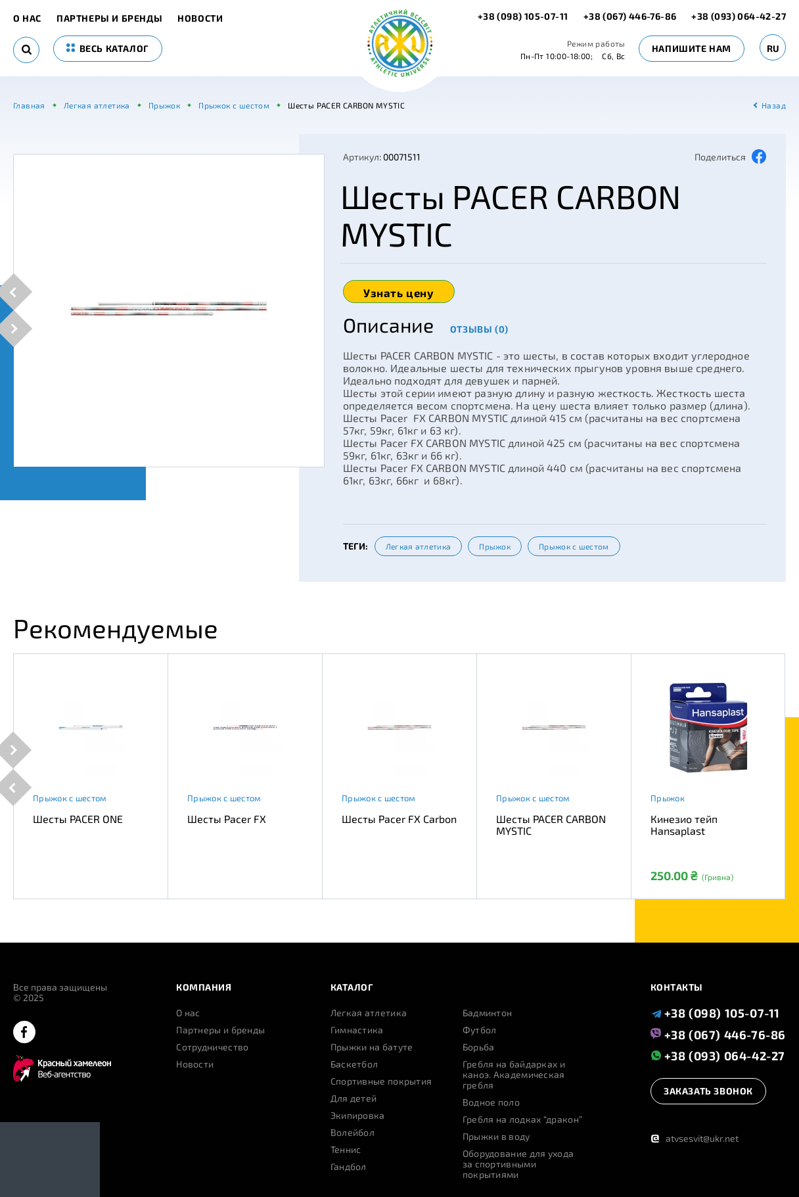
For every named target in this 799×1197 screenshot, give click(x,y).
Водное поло (491, 1102)
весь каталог (107, 48)
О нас (27, 18)
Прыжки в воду (496, 1136)
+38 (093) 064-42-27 (738, 16)
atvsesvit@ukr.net (695, 1138)
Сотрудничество (212, 1047)
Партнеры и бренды (109, 18)
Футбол (480, 1030)
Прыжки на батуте (372, 1047)
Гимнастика (357, 1030)
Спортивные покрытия (381, 1081)
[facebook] (24, 1033)
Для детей (354, 1098)
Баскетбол (354, 1064)
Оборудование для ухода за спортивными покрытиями (518, 1164)
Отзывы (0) (479, 329)
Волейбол (353, 1132)
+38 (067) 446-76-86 (630, 16)
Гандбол (349, 1167)
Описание (388, 325)
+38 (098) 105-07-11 (524, 16)
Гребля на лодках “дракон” (523, 1119)
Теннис (346, 1149)
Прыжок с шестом (574, 546)
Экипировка (358, 1115)
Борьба (479, 1047)
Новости (200, 18)
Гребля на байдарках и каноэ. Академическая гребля (514, 1075)
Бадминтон (488, 1013)
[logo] (399, 44)
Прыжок (495, 546)
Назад (774, 105)
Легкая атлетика (418, 546)
